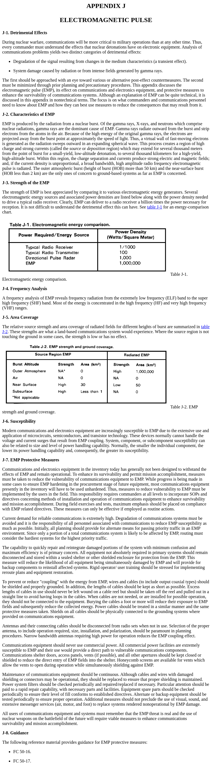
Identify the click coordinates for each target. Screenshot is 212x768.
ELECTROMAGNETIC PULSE (106, 19)
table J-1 (154, 207)
